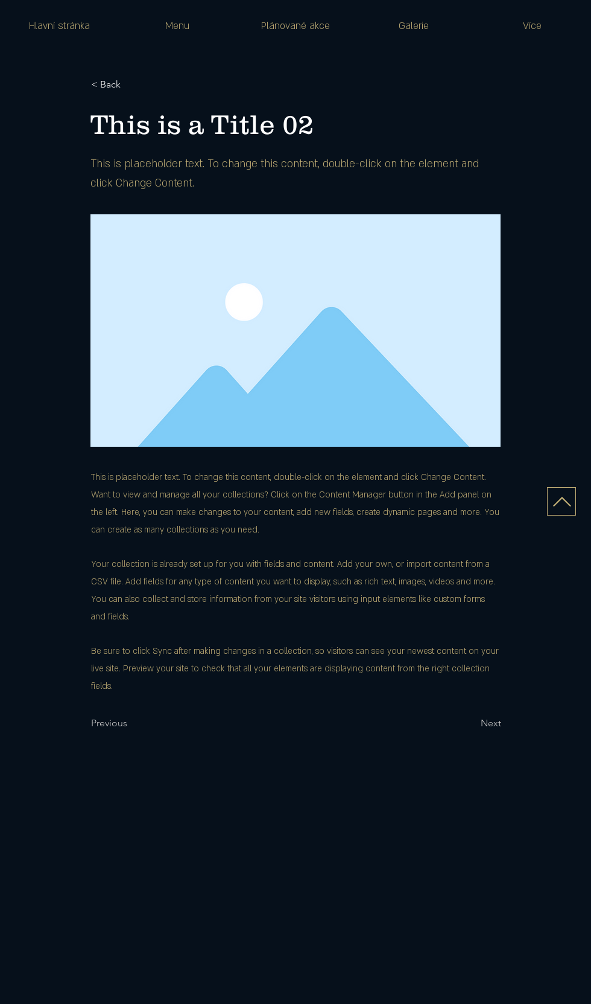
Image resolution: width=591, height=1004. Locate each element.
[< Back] (131, 84)
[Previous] (131, 723)
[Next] (471, 723)
